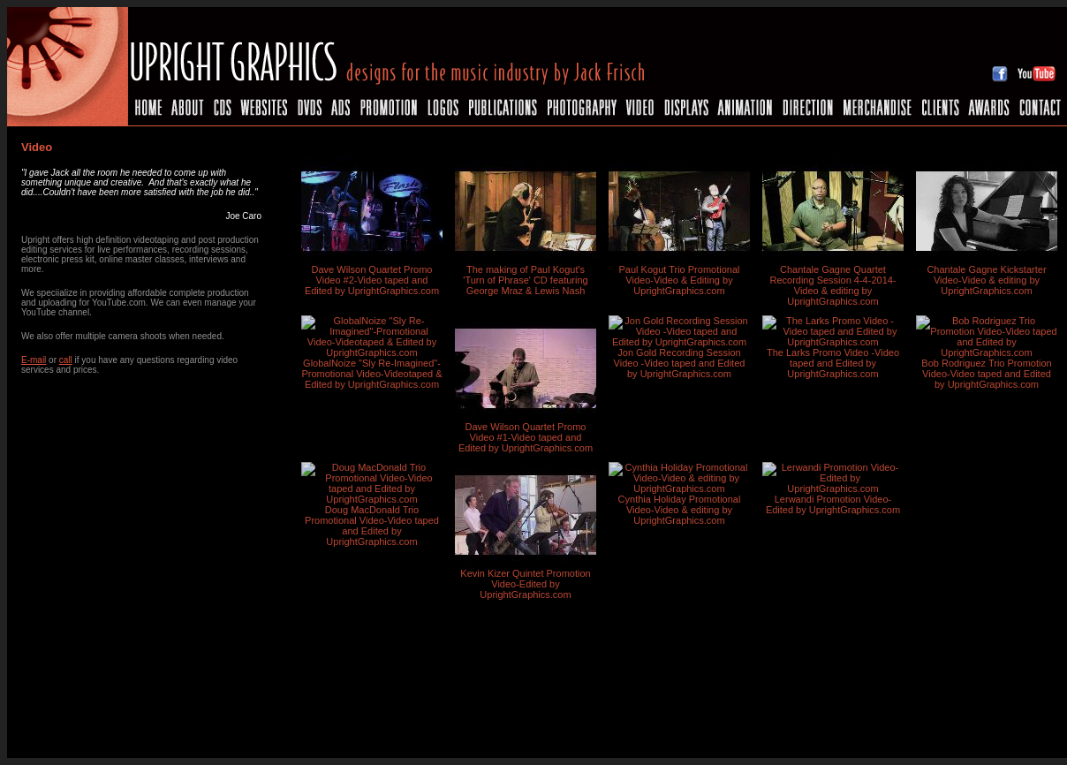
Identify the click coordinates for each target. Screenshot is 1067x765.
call (65, 360)
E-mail (33, 360)
